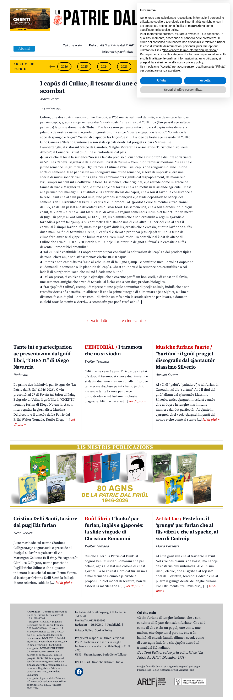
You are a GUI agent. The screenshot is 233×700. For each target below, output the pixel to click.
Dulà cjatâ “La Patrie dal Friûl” (112, 45)
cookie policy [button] (170, 629)
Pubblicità (113, 625)
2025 (84, 66)
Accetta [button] (205, 679)
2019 (204, 66)
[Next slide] (216, 66)
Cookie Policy (103, 630)
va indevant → (134, 320)
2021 (164, 66)
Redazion (81, 625)
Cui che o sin (72, 45)
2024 (104, 66)
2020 (184, 66)
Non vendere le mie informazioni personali (190, 649)
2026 (64, 66)
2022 (144, 66)
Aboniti (24, 49)
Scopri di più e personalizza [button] (183, 688)
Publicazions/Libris (155, 45)
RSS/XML (97, 625)
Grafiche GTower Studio (107, 662)
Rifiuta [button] (161, 679)
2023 (124, 66)
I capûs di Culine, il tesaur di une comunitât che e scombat (109, 87)
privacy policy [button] (194, 661)
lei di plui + (137, 401)
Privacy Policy (84, 630)
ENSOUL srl (82, 662)
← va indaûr (97, 320)
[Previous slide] (52, 66)
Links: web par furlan (116, 52)
